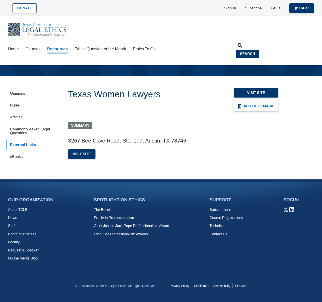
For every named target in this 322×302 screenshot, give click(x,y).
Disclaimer (201, 286)
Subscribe (253, 8)
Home (13, 49)
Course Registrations (226, 218)
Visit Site (256, 93)
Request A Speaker (23, 250)
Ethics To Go (144, 49)
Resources (57, 49)
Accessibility (221, 286)
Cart (301, 8)
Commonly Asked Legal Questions (30, 131)
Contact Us (218, 234)
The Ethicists (104, 210)
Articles (16, 117)
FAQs (275, 8)
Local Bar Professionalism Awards (121, 234)
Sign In (230, 8)
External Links (23, 145)
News (12, 218)
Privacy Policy (179, 286)
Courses (32, 49)
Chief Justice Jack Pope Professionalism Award (131, 226)
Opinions (17, 93)
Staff (11, 226)
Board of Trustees (22, 234)
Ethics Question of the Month (100, 49)
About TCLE (18, 210)
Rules (15, 105)
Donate (24, 8)
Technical (217, 226)
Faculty (14, 242)
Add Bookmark (256, 106)
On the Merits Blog (23, 258)
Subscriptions (220, 210)
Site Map (241, 286)
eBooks (16, 157)
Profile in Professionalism (114, 218)
